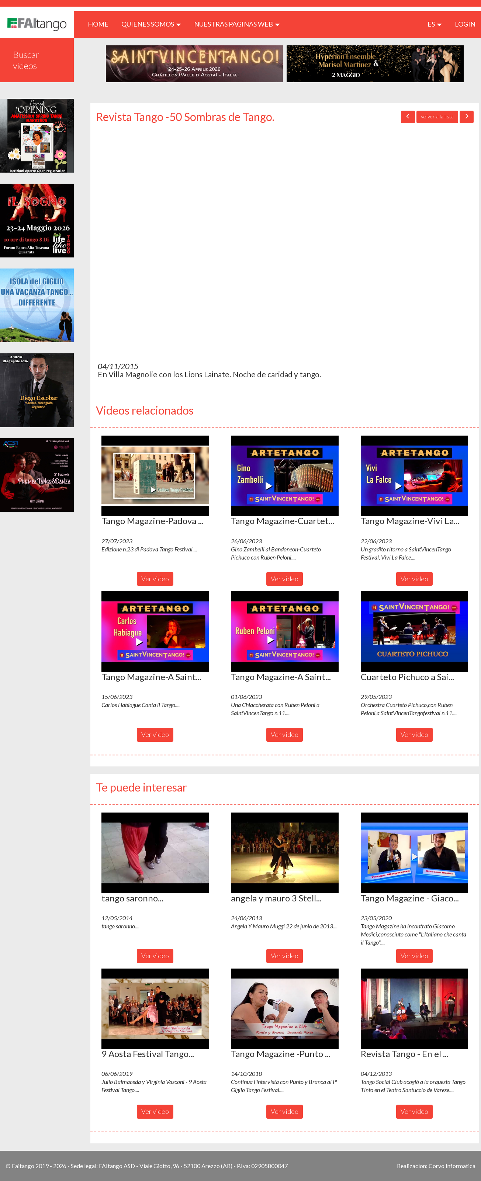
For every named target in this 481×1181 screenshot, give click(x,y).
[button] (155, 476)
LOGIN (465, 24)
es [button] (435, 24)
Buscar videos (26, 60)
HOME (101, 24)
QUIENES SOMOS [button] (151, 24)
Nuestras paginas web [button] (237, 24)
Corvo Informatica (452, 1165)
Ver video (155, 579)
